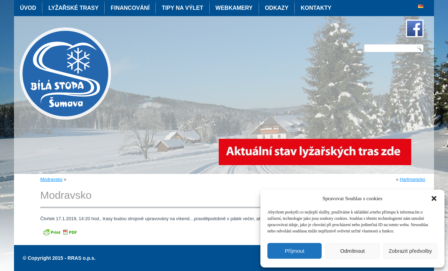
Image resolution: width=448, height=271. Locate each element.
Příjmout (294, 251)
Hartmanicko (412, 179)
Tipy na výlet (182, 8)
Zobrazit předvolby (410, 251)
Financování (130, 8)
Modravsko (51, 179)
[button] (434, 198)
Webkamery (234, 8)
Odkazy (277, 8)
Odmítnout (352, 251)
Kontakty (316, 8)
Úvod (28, 8)
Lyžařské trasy (73, 8)
